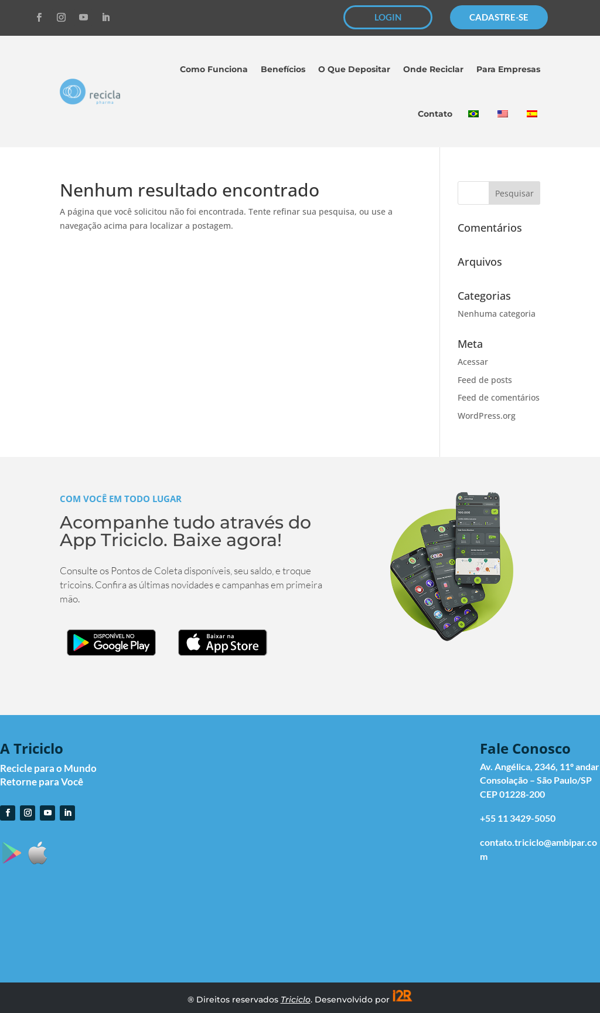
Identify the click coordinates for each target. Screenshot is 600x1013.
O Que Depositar (354, 69)
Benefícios (283, 69)
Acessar (473, 361)
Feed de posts (485, 379)
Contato (435, 114)
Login (371, 771)
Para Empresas (508, 69)
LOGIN (387, 17)
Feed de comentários (499, 397)
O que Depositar (394, 817)
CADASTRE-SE (499, 17)
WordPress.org (487, 415)
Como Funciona (214, 69)
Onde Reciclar (433, 69)
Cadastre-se (385, 786)
